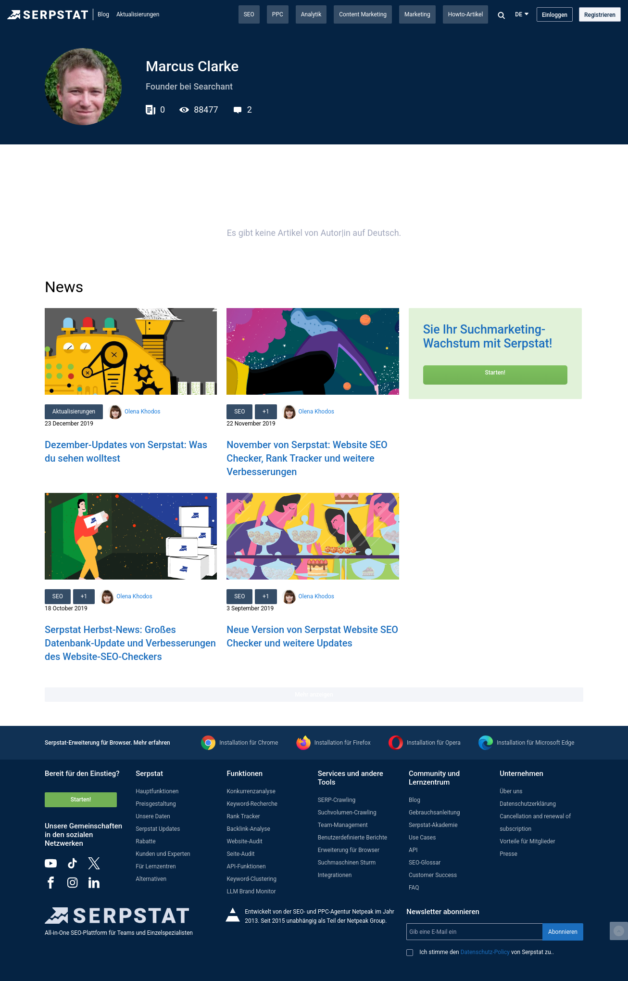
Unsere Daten (153, 816)
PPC (277, 14)
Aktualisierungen (137, 14)
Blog (103, 14)
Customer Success (433, 875)
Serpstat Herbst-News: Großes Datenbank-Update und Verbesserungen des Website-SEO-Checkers (130, 643)
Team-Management (343, 825)
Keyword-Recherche (251, 803)
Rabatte (145, 841)
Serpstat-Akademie (433, 825)
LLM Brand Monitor (251, 891)
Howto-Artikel (465, 14)
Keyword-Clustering (251, 879)
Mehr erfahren (152, 742)
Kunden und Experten (163, 854)
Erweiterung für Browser (348, 850)
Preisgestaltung (156, 803)
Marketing (417, 14)
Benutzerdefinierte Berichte (353, 837)
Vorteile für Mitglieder (527, 841)
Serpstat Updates (158, 829)
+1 (266, 411)
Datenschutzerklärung (528, 803)
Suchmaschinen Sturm (347, 862)
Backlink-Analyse (248, 829)
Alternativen (151, 879)
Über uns (511, 791)
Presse (508, 854)
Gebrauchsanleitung (434, 812)
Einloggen (554, 15)
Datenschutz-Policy (485, 952)
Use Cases (422, 837)
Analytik (311, 14)
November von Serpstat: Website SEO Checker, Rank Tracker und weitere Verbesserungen (307, 458)
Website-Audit (244, 841)
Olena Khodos (142, 411)
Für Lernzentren (156, 866)
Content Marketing (363, 14)
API (413, 850)
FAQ (414, 887)
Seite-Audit (240, 854)
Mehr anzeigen (314, 694)
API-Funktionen (245, 866)
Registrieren (599, 15)
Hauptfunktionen (157, 791)
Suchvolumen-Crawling (347, 812)
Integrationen (335, 875)
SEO (249, 14)
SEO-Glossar (424, 862)
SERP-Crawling (337, 800)
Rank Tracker (243, 816)
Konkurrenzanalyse (250, 791)
